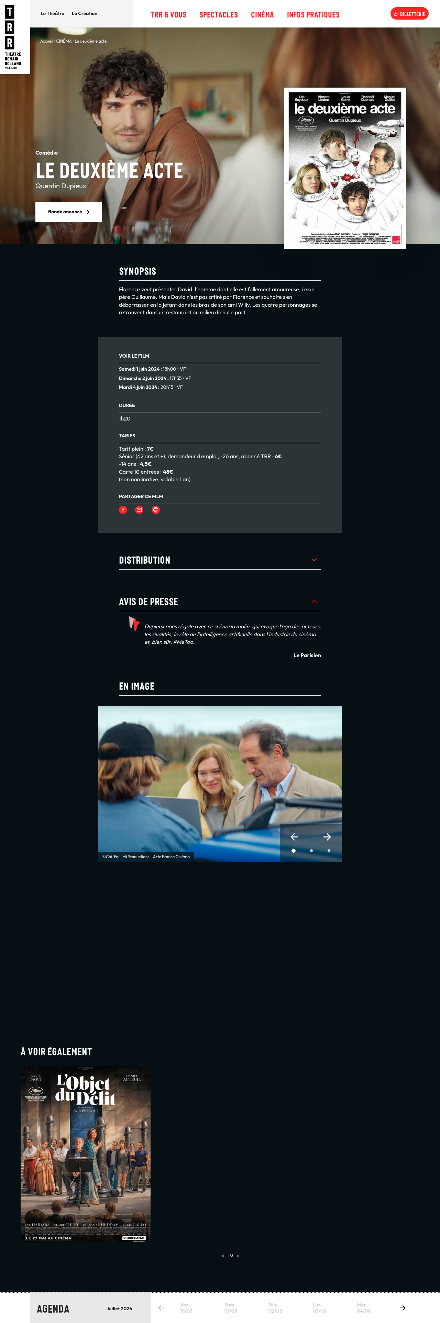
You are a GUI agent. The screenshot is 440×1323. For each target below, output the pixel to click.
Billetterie (412, 13)
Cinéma (262, 13)
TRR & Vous (168, 13)
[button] (294, 836)
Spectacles (218, 13)
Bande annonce (65, 212)
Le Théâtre (52, 13)
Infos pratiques (313, 13)
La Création (84, 13)
